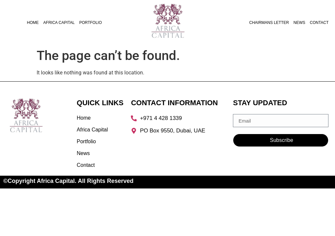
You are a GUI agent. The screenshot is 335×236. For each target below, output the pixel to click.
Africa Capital (59, 22)
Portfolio (90, 22)
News (299, 22)
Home (33, 22)
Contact (319, 22)
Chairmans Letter (269, 22)
